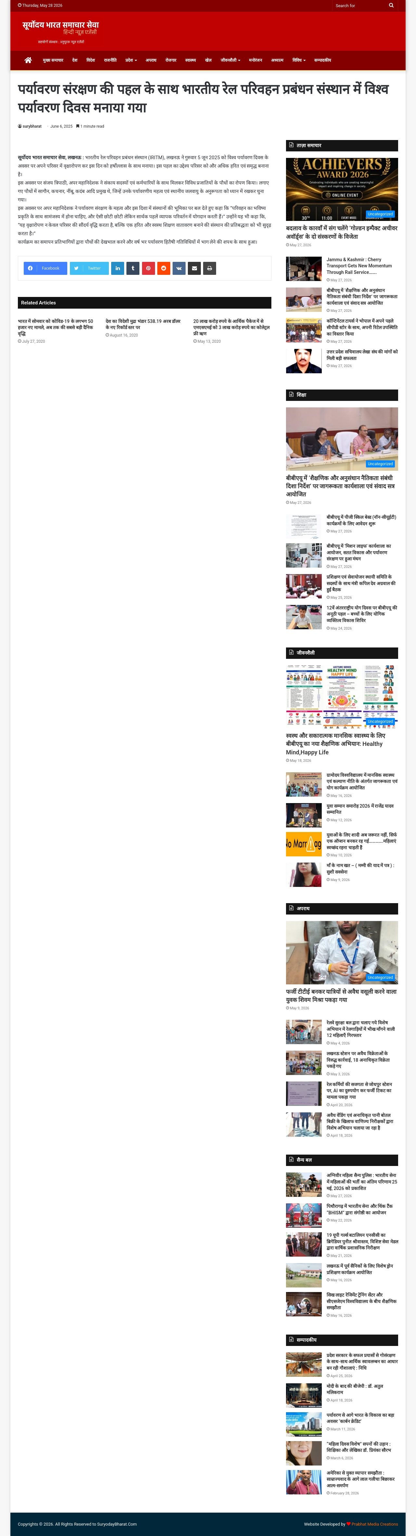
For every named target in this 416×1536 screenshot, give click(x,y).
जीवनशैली (228, 60)
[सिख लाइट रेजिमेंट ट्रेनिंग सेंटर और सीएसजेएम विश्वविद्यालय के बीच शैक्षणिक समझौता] (304, 1304)
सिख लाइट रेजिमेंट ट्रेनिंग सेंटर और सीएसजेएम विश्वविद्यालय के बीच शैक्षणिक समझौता (361, 1301)
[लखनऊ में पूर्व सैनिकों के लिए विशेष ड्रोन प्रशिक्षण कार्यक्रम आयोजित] (304, 1275)
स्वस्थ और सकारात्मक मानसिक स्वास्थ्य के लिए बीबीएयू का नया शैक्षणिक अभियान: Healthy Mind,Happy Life (335, 743)
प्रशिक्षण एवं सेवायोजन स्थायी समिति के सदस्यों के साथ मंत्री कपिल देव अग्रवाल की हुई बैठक (361, 583)
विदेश (90, 60)
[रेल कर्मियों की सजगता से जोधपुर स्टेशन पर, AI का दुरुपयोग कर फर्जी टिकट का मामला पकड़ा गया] (304, 1094)
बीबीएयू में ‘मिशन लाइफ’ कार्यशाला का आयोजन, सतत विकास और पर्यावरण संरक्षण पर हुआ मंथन (359, 552)
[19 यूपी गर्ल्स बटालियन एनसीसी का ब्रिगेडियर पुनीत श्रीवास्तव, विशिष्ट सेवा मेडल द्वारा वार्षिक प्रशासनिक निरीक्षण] (304, 1244)
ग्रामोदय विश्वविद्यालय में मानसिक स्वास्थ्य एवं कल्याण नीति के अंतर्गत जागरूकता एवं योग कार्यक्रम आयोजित (362, 781)
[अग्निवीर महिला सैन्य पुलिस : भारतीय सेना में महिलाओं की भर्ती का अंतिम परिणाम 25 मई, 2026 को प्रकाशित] (304, 1184)
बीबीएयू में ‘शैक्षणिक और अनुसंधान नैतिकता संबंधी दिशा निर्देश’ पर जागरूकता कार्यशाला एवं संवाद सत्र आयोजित (362, 297)
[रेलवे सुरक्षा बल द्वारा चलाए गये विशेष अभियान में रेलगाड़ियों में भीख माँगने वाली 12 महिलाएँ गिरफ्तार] (304, 1032)
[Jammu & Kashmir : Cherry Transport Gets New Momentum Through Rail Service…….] (304, 269)
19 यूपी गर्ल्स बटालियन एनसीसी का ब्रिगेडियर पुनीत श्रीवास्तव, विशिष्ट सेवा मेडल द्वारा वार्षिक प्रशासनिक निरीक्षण (362, 1241)
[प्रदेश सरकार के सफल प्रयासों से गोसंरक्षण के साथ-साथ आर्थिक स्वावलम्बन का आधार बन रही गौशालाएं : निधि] (304, 1364)
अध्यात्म (277, 60)
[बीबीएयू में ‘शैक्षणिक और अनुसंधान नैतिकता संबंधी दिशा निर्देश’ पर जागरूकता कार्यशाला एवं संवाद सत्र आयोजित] (304, 300)
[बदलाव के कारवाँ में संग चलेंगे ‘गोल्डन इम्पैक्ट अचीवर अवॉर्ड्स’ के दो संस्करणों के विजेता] (342, 189)
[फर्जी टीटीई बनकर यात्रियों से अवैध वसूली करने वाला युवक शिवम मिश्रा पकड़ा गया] (342, 952)
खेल (208, 60)
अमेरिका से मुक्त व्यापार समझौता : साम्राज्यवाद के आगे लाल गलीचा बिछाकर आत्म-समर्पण (361, 1479)
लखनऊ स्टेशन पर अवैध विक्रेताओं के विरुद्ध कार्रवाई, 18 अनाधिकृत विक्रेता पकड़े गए (358, 1060)
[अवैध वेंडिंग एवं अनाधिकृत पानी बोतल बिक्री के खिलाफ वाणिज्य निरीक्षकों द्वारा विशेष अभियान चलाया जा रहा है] (304, 1124)
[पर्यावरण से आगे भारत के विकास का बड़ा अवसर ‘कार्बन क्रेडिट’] (304, 1424)
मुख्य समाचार (53, 60)
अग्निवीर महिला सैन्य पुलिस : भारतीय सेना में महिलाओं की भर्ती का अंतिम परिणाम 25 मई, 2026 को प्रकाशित (362, 1182)
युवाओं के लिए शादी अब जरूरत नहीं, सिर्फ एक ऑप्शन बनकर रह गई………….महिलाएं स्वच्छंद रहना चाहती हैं (362, 841)
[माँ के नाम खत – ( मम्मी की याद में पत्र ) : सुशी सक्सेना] (304, 875)
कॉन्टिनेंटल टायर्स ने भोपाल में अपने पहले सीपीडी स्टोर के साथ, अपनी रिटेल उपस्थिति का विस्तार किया (362, 327)
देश (74, 60)
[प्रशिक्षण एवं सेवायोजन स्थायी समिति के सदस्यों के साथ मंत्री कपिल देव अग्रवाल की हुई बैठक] (304, 586)
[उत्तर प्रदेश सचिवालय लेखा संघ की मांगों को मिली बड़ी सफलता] (304, 361)
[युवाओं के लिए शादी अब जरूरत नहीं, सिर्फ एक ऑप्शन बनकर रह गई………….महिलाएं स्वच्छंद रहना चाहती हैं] (304, 844)
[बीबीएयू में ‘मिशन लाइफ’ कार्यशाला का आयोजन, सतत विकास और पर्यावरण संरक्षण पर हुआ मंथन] (304, 555)
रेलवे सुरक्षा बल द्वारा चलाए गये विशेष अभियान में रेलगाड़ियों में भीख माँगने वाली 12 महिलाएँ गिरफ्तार (361, 1029)
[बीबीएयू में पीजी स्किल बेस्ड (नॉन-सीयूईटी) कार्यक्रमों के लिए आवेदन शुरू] (304, 526)
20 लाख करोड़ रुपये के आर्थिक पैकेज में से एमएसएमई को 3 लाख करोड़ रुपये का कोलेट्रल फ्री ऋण (231, 327)
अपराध (151, 60)
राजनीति (110, 60)
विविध (297, 60)
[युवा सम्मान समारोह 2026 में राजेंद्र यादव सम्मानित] (304, 815)
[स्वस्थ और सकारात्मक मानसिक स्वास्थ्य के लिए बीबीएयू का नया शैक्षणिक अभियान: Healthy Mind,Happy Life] (342, 697)
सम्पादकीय (322, 60)
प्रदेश (129, 60)
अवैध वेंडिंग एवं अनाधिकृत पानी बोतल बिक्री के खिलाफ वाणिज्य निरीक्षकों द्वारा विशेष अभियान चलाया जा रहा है (360, 1122)
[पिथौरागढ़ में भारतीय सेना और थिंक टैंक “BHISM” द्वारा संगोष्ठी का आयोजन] (304, 1215)
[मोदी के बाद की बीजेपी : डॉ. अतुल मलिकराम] (304, 1395)
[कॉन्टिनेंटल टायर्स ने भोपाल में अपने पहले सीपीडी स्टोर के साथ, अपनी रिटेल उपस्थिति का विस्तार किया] (304, 330)
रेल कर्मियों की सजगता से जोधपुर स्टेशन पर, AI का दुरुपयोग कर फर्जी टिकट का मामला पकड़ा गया (359, 1091)
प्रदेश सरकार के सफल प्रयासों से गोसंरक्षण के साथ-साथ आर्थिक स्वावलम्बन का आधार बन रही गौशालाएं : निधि (362, 1362)
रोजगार (170, 60)
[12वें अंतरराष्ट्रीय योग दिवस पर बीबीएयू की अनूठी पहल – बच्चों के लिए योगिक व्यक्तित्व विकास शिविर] (304, 617)
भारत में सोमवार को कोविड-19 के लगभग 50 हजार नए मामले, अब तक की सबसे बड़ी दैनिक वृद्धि (55, 327)
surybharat (32, 126)
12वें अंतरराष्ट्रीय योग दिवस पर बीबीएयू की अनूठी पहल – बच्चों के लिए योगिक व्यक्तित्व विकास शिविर (362, 614)
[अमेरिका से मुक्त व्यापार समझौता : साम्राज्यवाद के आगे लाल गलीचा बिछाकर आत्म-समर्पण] (304, 1482)
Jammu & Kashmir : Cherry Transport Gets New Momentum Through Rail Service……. (359, 266)
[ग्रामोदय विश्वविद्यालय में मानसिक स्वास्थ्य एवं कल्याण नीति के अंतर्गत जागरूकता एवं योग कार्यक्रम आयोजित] (304, 784)
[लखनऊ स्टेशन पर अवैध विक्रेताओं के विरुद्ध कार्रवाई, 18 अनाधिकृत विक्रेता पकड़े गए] (304, 1063)
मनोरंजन (255, 60)
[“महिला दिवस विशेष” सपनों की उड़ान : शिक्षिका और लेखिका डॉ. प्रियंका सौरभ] (304, 1453)
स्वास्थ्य (190, 60)
